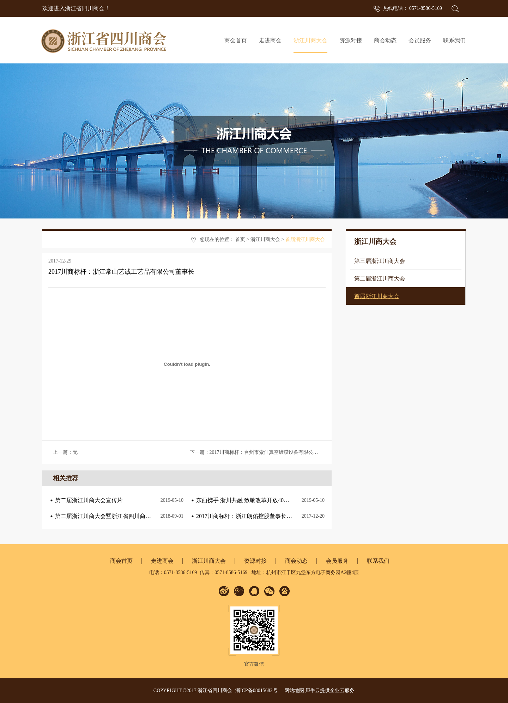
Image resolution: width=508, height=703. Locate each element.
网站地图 (293, 690)
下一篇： (261, 452)
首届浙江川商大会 (305, 239)
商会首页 (235, 40)
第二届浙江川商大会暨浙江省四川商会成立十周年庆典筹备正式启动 (139, 516)
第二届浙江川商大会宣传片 (89, 500)
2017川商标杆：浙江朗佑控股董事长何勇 (247, 516)
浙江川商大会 (265, 239)
